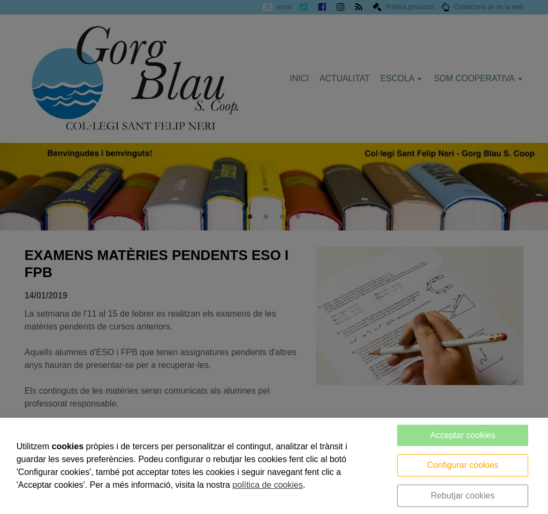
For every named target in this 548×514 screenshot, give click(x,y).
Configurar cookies (462, 465)
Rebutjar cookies (462, 495)
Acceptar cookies (463, 435)
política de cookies (267, 484)
